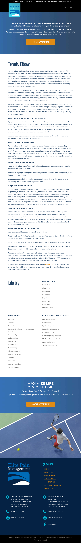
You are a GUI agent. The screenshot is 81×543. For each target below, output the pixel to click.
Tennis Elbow (13, 367)
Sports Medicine (14, 364)
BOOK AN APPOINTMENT (40, 42)
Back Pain (46, 285)
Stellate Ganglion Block (51, 339)
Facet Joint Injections (50, 329)
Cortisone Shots (48, 319)
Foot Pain (46, 291)
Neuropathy (12, 348)
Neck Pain (46, 304)
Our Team (48, 472)
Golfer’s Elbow (13, 338)
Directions (49, 488)
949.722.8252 (67, 1)
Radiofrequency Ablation (51, 336)
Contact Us (49, 482)
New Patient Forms (53, 485)
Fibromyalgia (13, 335)
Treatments (50, 479)
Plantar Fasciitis (14, 351)
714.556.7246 (45, 1)
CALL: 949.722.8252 (55, 512)
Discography (47, 323)
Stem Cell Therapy (49, 342)
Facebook (52, 524)
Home (46, 469)
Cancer (11, 323)
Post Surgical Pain (15, 354)
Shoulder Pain (47, 308)
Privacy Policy (14, 537)
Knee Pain (46, 301)
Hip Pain (45, 298)
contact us (49, 264)
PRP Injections (48, 332)
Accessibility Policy (28, 537)
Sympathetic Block (49, 345)
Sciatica (11, 358)
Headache (46, 295)
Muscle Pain (13, 345)
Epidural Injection (49, 326)
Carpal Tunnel (13, 326)
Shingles (11, 361)
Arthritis (11, 319)
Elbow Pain (46, 288)
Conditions (49, 475)
